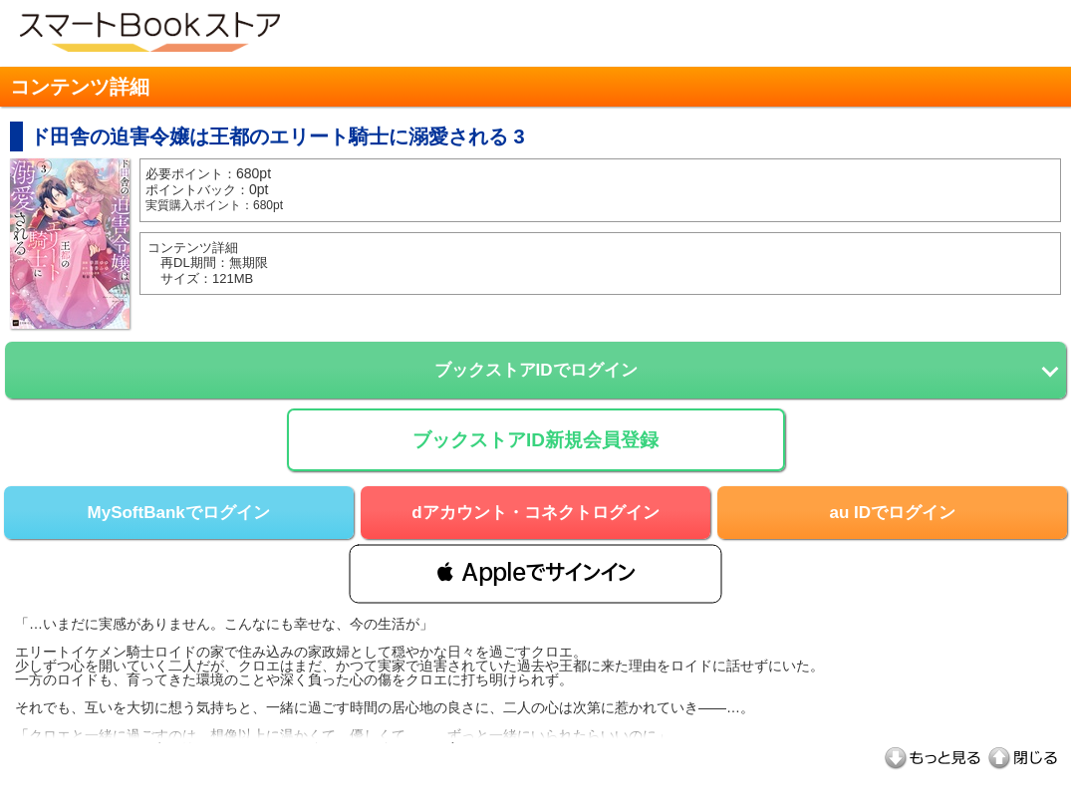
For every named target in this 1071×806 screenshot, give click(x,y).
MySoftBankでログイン (179, 512)
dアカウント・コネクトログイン (535, 512)
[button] (535, 573)
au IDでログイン (893, 512)
